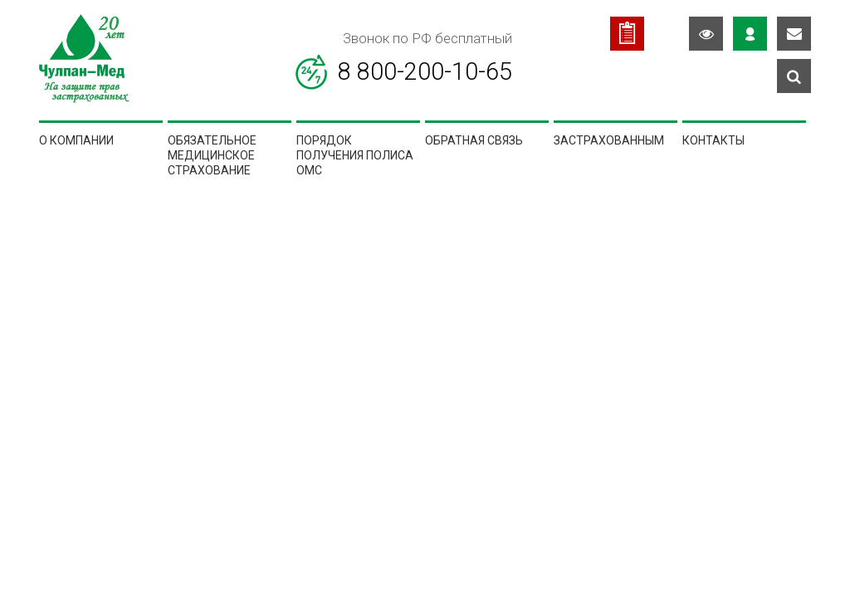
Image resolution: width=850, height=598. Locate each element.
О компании (76, 140)
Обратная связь (474, 140)
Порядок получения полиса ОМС (354, 156)
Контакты (713, 140)
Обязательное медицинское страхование (212, 156)
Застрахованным (609, 140)
